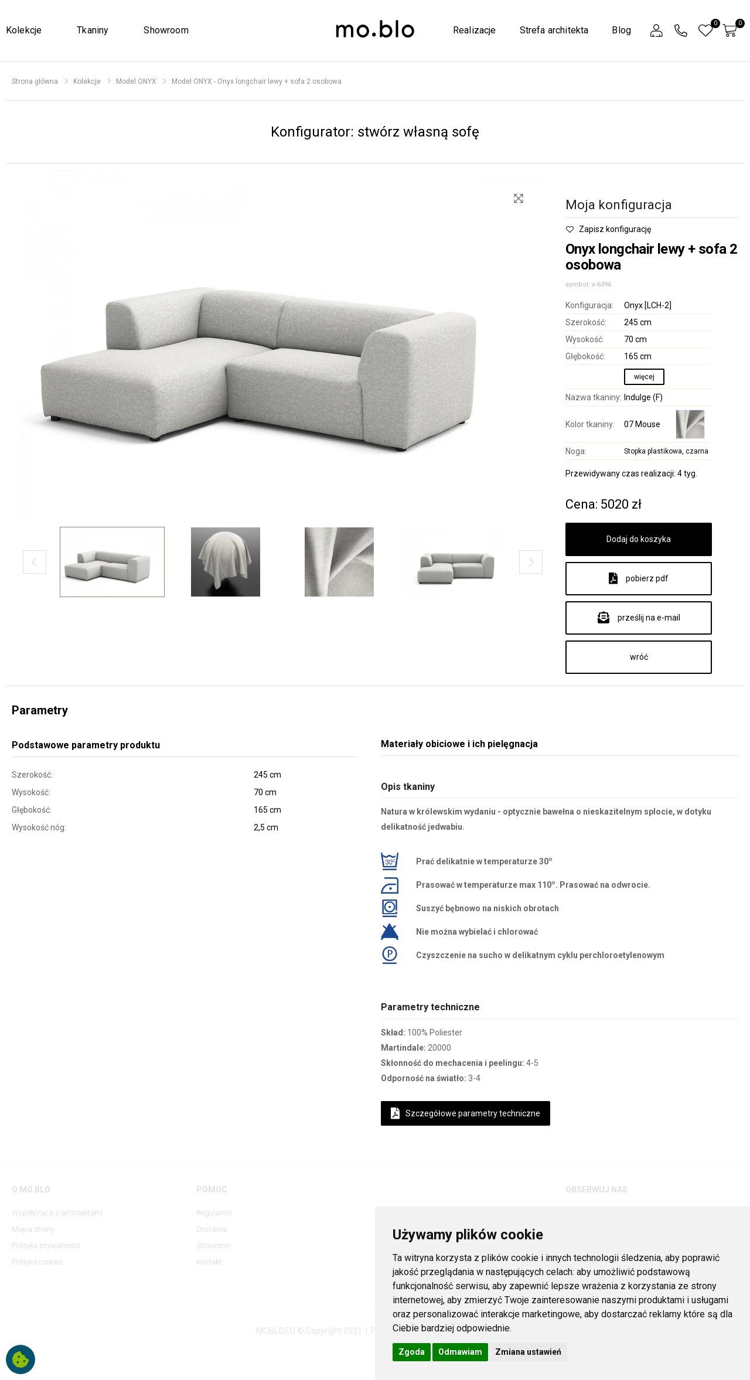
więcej (644, 377)
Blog (621, 30)
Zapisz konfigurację (608, 229)
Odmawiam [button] (460, 1352)
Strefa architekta (554, 30)
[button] (656, 31)
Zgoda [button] (411, 1352)
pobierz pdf (639, 578)
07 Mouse (642, 424)
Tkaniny (92, 30)
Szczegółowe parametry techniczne (465, 1113)
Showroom (166, 30)
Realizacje (474, 30)
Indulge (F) (643, 397)
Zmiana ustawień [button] (528, 1352)
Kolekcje (24, 30)
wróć (639, 657)
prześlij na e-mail (639, 617)
